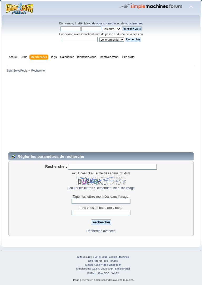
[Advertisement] (101, 112)
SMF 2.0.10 (84, 256)
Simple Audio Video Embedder (103, 264)
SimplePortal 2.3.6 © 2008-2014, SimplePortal (103, 268)
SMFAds (93, 260)
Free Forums (110, 260)
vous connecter (106, 23)
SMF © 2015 (100, 256)
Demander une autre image (115, 188)
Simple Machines (119, 256)
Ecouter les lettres (80, 188)
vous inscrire (133, 23)
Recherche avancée (101, 231)
